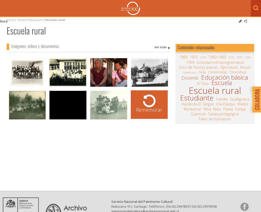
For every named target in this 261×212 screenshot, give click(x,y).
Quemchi (198, 114)
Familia (222, 99)
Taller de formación (215, 119)
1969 (183, 57)
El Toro (203, 83)
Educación (36, 20)
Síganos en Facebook (244, 207)
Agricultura (229, 67)
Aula (202, 72)
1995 (231, 57)
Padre (228, 109)
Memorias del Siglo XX (130, 8)
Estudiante (197, 98)
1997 (239, 57)
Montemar (192, 109)
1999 (190, 62)
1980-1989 (217, 57)
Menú (5, 8)
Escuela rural (55, 20)
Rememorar (149, 109)
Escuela (221, 82)
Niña (207, 109)
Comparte (245, 21)
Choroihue (237, 72)
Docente (190, 78)
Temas (21, 20)
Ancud (245, 67)
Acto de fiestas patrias (198, 67)
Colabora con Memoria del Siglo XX (255, 99)
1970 (194, 57)
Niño (217, 109)
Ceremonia (217, 72)
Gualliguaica (240, 99)
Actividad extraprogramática (220, 62)
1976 (203, 57)
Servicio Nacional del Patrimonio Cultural (142, 201)
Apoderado (190, 72)
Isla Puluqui (225, 104)
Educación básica (224, 77)
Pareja (240, 109)
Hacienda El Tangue (197, 104)
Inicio (10, 20)
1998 (247, 57)
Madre (242, 104)
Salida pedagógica (223, 114)
